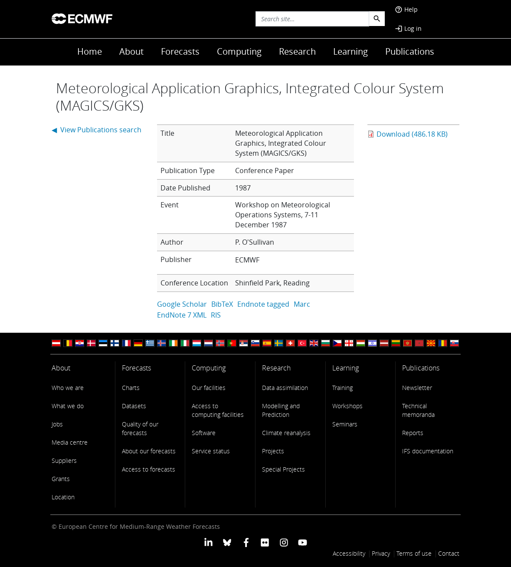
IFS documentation (427, 451)
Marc (302, 304)
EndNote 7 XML (181, 315)
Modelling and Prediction (281, 410)
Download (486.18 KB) (412, 134)
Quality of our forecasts (140, 428)
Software (204, 433)
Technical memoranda (418, 410)
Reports (412, 433)
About (131, 51)
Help (406, 9)
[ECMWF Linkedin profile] (208, 541)
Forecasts (180, 51)
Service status (211, 451)
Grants (61, 479)
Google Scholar (182, 304)
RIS (216, 315)
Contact (448, 553)
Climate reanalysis (286, 433)
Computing (239, 51)
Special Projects (283, 469)
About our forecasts (149, 451)
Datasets (134, 406)
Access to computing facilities (218, 410)
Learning (350, 51)
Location (63, 497)
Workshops (347, 406)
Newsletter (417, 387)
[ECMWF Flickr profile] (265, 541)
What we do (68, 406)
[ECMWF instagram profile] (283, 541)
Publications (409, 51)
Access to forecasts (148, 469)
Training (342, 387)
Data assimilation (285, 387)
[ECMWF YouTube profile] (302, 541)
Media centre (70, 442)
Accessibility (349, 553)
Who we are (68, 387)
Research (297, 51)
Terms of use (414, 553)
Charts (131, 387)
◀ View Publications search (96, 129)
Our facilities (209, 387)
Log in (408, 28)
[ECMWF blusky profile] (227, 541)
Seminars (344, 424)
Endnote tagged (263, 304)
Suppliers (64, 460)
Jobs (57, 424)
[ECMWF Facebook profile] (246, 541)
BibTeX (222, 304)
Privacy (381, 553)
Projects (273, 451)
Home (89, 51)
